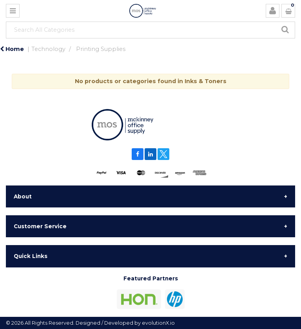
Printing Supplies (100, 49)
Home (12, 49)
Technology (48, 49)
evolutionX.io (158, 323)
